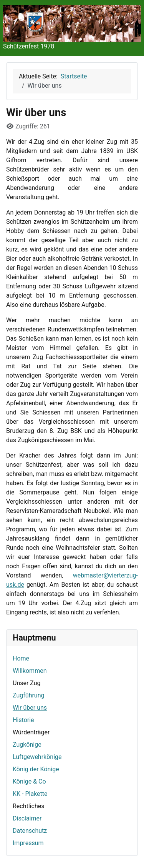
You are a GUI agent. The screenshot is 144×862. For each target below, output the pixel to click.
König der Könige (36, 769)
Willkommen (29, 670)
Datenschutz (30, 830)
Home (21, 658)
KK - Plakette (30, 793)
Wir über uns (30, 707)
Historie (23, 720)
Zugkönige (27, 744)
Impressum (28, 843)
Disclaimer (27, 818)
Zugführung (29, 695)
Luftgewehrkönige (37, 756)
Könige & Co (29, 781)
